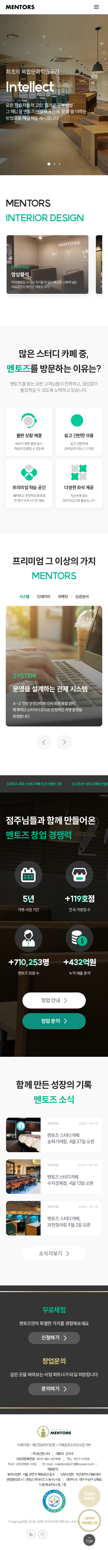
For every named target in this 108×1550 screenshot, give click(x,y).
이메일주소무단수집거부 (74, 1445)
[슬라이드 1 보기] (49, 164)
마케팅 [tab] (63, 596)
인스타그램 (42, 1534)
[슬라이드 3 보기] (59, 164)
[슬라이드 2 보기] (54, 164)
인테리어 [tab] (43, 596)
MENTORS (20, 7)
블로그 (30, 1534)
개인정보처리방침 (44, 1445)
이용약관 (23, 1445)
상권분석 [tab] (82, 596)
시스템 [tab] (24, 596)
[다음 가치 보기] (64, 742)
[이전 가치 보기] (44, 742)
